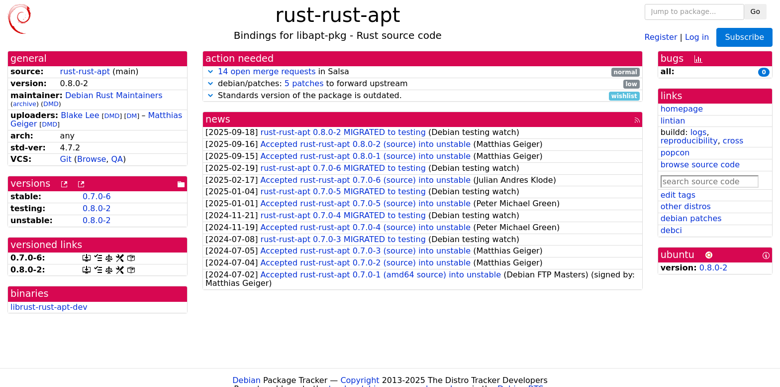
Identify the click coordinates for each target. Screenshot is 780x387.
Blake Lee (80, 115)
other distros (686, 206)
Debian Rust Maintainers (114, 95)
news (217, 119)
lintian (673, 121)
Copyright (359, 380)
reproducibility (689, 140)
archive (24, 104)
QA (117, 159)
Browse (91, 159)
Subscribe (744, 37)
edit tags (678, 195)
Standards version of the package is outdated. (422, 96)
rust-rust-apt (85, 71)
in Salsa (422, 72)
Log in (697, 36)
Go (755, 11)
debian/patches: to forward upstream (422, 84)
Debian (246, 380)
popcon (675, 152)
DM (131, 116)
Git (66, 159)
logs (698, 132)
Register (661, 36)
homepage (682, 109)
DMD (51, 104)
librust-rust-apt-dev (49, 307)
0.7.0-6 (97, 196)
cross (733, 140)
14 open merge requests (266, 71)
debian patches (691, 218)
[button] (210, 71)
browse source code (700, 164)
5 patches (304, 83)
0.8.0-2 (97, 208)
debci (671, 230)
